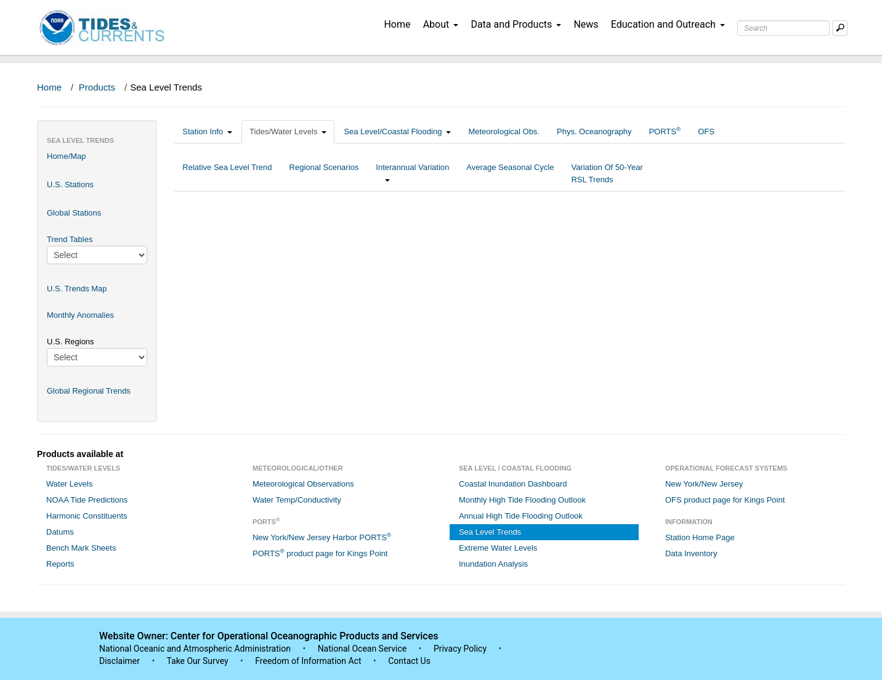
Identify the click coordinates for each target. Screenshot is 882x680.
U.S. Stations (70, 184)
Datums (60, 531)
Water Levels (69, 483)
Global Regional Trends (89, 390)
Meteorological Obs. (504, 131)
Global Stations (74, 212)
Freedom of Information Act (308, 661)
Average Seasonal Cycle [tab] (510, 173)
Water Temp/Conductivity (297, 499)
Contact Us (409, 661)
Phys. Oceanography (594, 131)
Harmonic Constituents (86, 515)
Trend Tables (69, 239)
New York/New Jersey (704, 483)
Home (397, 24)
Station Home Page (700, 537)
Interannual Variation (412, 173)
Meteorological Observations (303, 483)
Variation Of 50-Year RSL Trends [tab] (606, 173)
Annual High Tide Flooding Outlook (521, 515)
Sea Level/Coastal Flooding (397, 131)
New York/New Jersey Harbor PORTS (322, 537)
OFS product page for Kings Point (725, 499)
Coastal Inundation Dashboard (513, 483)
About (441, 24)
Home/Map (66, 156)
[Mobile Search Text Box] (840, 28)
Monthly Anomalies (80, 315)
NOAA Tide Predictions (86, 499)
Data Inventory (691, 553)
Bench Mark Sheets (81, 547)
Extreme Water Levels (498, 547)
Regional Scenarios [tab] (324, 173)
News (585, 24)
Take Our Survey (198, 661)
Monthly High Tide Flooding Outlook (522, 499)
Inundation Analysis (493, 564)
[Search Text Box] (783, 28)
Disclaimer (119, 661)
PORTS (665, 131)
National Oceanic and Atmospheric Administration (195, 649)
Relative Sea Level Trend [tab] (227, 173)
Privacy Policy (460, 649)
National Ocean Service (362, 649)
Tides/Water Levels (287, 131)
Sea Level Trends (490, 531)
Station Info (207, 131)
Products (97, 87)
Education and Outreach (668, 24)
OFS (706, 131)
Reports (60, 564)
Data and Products (516, 24)
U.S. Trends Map (77, 288)
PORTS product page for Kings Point (320, 553)
